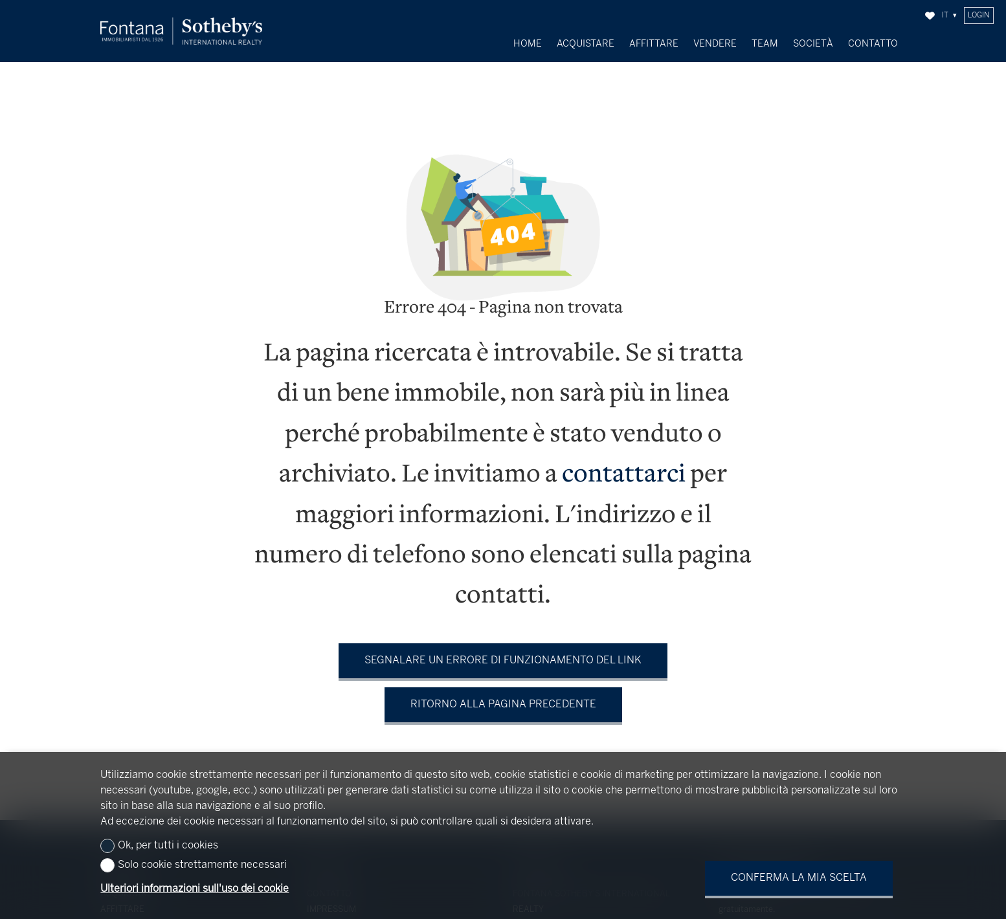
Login (978, 15)
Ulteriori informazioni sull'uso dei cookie (194, 889)
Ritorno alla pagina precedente (503, 695)
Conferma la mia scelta (799, 878)
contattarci (624, 466)
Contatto (873, 44)
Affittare (653, 44)
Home (527, 44)
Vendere (715, 44)
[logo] (181, 31)
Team (765, 44)
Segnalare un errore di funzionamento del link (503, 651)
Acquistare (585, 44)
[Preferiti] (930, 16)
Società (813, 44)
